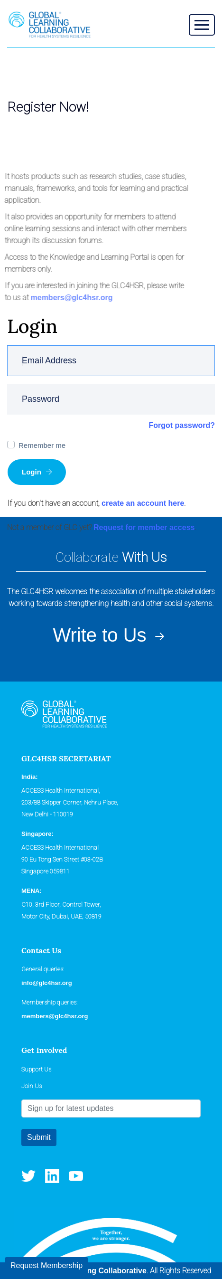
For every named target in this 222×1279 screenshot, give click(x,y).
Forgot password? (181, 425)
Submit (39, 1137)
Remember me (41, 445)
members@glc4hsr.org (70, 298)
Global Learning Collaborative (92, 1271)
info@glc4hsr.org (46, 982)
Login (37, 472)
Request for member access (143, 527)
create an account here (143, 503)
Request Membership (46, 1265)
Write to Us (111, 635)
